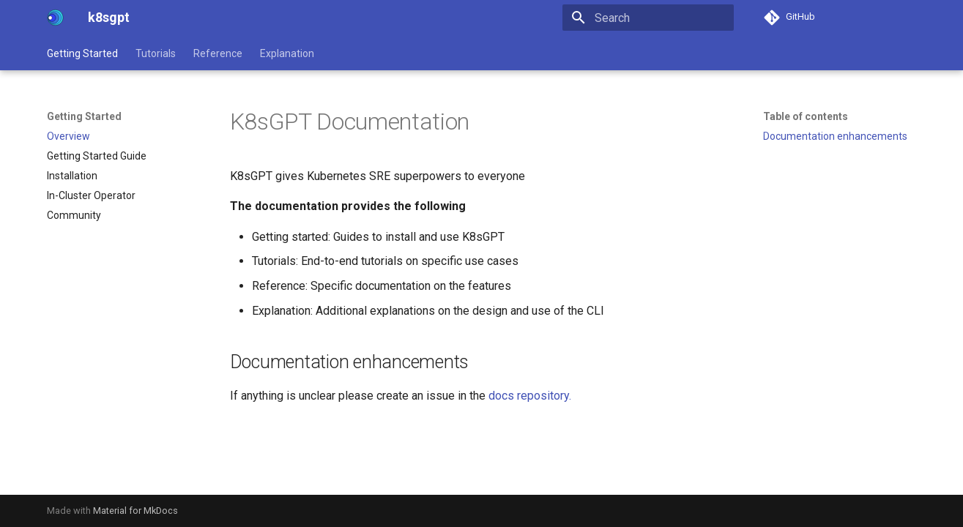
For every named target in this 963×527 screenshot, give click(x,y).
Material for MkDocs (135, 510)
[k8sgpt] (55, 17)
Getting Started (82, 53)
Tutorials (155, 53)
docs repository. (529, 396)
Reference (217, 53)
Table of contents (805, 116)
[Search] (648, 17)
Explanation (287, 53)
